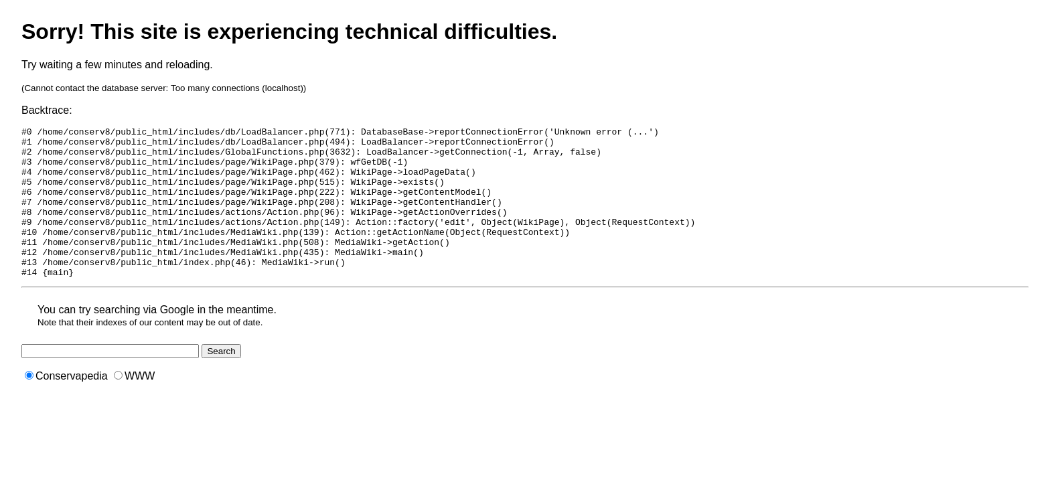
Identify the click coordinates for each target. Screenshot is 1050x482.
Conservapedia (66, 406)
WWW (134, 406)
